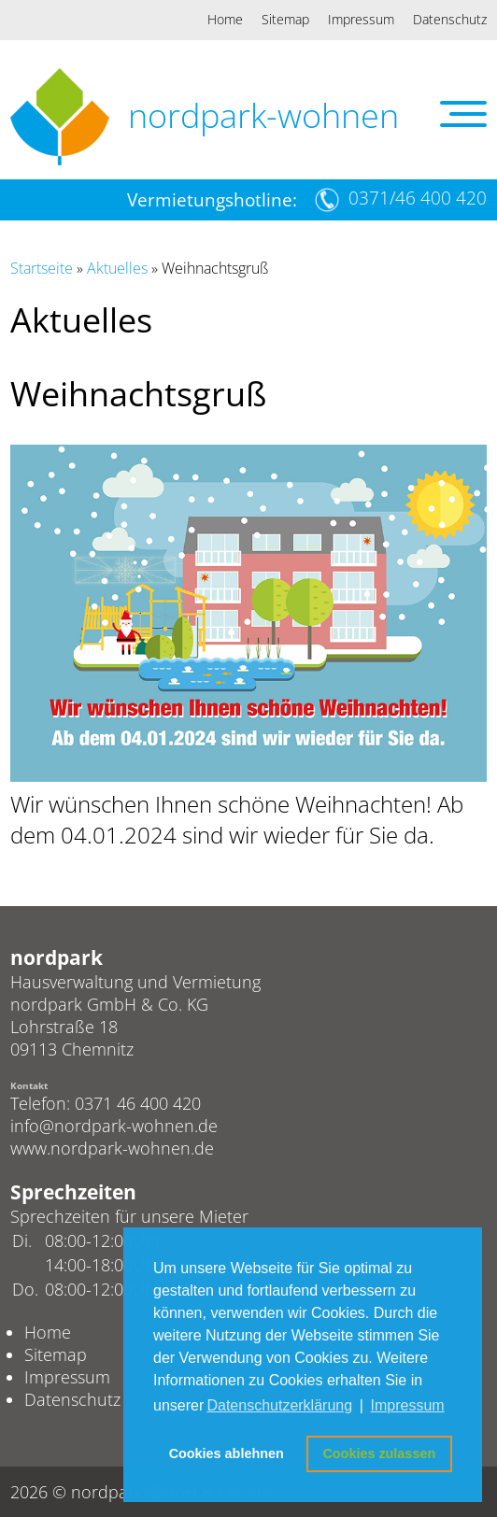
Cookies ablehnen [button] (226, 1453)
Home (225, 19)
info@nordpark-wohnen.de (114, 1125)
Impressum (361, 19)
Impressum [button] (408, 1405)
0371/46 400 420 (417, 198)
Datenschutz (450, 19)
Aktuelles (117, 268)
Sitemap (285, 19)
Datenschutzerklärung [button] (279, 1405)
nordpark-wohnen (263, 115)
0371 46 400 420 (138, 1103)
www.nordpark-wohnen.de (112, 1148)
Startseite (41, 268)
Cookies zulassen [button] (378, 1453)
